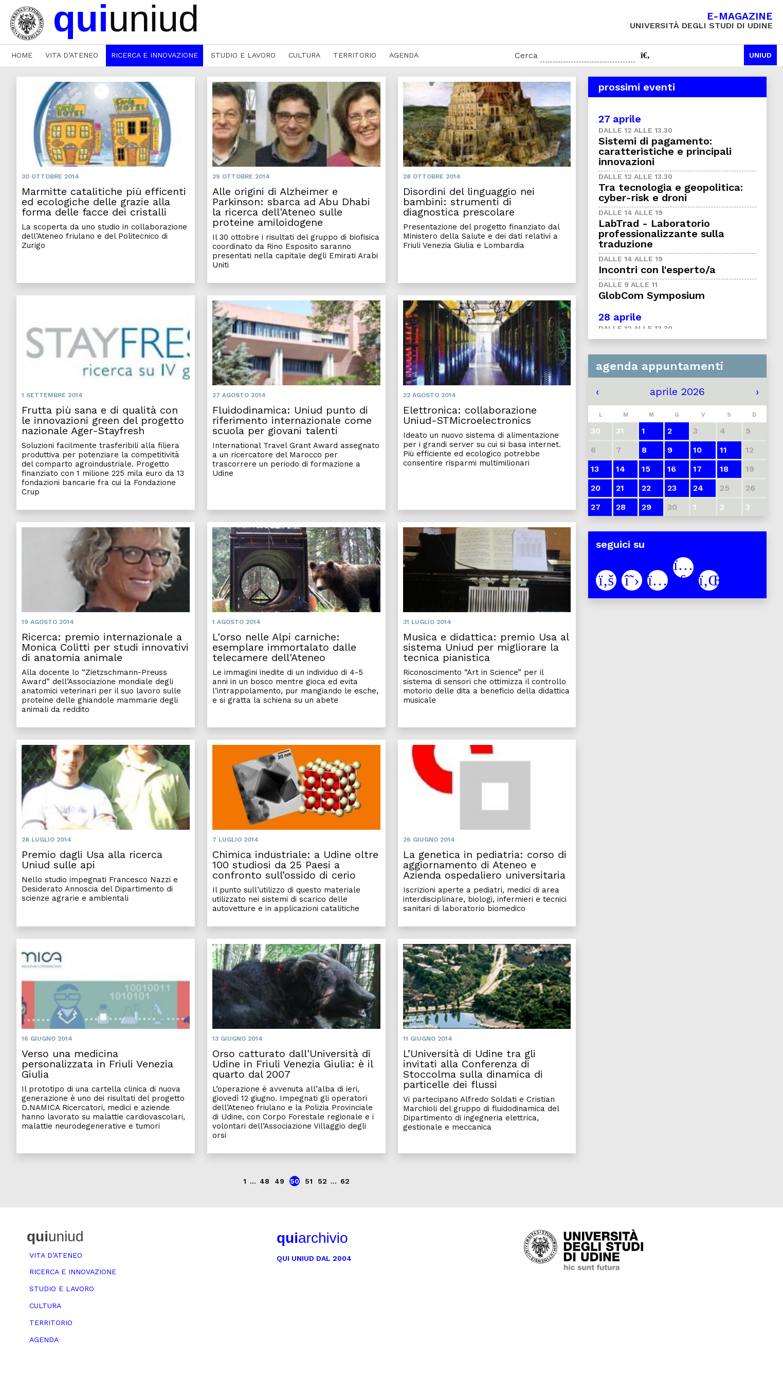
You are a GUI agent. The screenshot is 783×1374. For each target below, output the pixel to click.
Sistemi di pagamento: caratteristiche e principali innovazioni (665, 151)
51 (309, 1181)
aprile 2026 (677, 391)
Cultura (304, 55)
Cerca (526, 55)
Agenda (403, 55)
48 (264, 1181)
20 (595, 488)
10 (697, 450)
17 (697, 469)
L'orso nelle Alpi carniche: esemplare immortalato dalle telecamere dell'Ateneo (284, 647)
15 (646, 469)
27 (595, 507)
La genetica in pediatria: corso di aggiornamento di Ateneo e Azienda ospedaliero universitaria (485, 864)
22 (646, 488)
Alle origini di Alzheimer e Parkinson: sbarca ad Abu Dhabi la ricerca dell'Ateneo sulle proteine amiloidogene (291, 206)
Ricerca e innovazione (154, 55)
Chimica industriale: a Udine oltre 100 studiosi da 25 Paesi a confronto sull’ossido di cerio (295, 864)
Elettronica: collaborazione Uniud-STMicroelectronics (470, 415)
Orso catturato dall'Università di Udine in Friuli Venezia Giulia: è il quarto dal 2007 (292, 1063)
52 (322, 1181)
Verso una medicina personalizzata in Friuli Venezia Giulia (97, 1063)
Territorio (354, 55)
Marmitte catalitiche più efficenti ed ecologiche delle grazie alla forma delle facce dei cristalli (104, 201)
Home (21, 55)
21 (620, 488)
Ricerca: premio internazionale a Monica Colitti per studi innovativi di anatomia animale (105, 647)
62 (345, 1181)
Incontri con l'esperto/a (657, 269)
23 (672, 488)
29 (646, 507)
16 (671, 469)
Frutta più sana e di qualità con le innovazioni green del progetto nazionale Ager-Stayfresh (103, 420)
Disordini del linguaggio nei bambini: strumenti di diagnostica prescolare (469, 201)
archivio (312, 1238)
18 (724, 469)
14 (620, 469)
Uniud (760, 55)
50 (294, 1181)
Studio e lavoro (243, 55)
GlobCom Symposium (651, 295)
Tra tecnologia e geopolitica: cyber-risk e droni (670, 192)
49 (279, 1181)
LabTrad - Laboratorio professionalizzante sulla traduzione (661, 233)
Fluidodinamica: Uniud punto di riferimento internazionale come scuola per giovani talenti (292, 420)
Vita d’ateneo (71, 55)
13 (595, 469)
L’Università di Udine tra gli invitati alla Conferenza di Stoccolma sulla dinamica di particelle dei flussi (473, 1069)
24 (698, 488)
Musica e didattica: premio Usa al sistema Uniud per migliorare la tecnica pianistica (486, 647)
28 (621, 507)
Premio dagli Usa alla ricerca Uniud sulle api (92, 859)
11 (723, 450)
